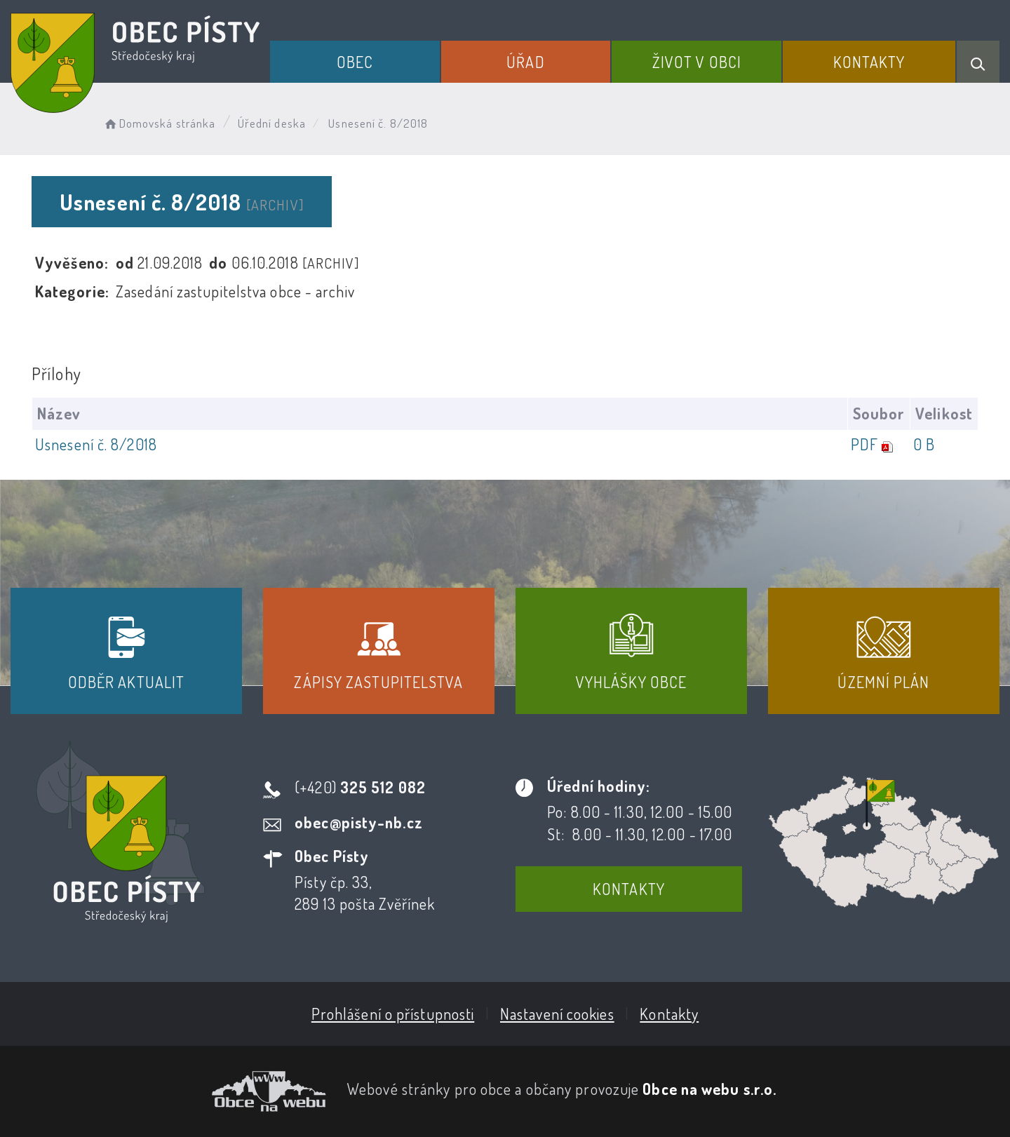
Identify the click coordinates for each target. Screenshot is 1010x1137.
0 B (924, 444)
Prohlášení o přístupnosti (393, 1013)
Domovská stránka (158, 123)
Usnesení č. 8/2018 (96, 444)
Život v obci (696, 62)
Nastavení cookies (557, 1013)
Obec (355, 62)
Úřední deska (272, 123)
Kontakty (869, 62)
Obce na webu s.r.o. (709, 1088)
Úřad (525, 62)
